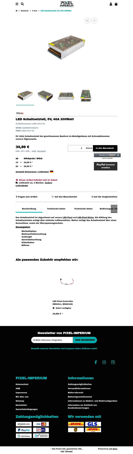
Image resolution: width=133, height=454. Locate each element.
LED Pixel (67, 218)
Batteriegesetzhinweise (80, 397)
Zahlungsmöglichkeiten (80, 384)
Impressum (21, 393)
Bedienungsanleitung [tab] (110, 209)
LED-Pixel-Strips (85, 218)
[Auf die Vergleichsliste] (87, 21)
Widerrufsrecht (75, 393)
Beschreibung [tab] (29, 209)
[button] (111, 4)
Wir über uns (22, 397)
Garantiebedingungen (27, 409)
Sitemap (20, 401)
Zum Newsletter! (85, 340)
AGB (18, 389)
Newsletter (21, 405)
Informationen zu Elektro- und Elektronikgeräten (92, 401)
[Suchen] (22, 4)
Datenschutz (22, 384)
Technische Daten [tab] (56, 209)
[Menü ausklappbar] (17, 4)
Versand (41, 151)
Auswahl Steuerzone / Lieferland (34, 172)
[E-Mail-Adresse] (52, 340)
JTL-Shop (113, 449)
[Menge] (76, 148)
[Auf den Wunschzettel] (94, 21)
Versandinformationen (79, 389)
